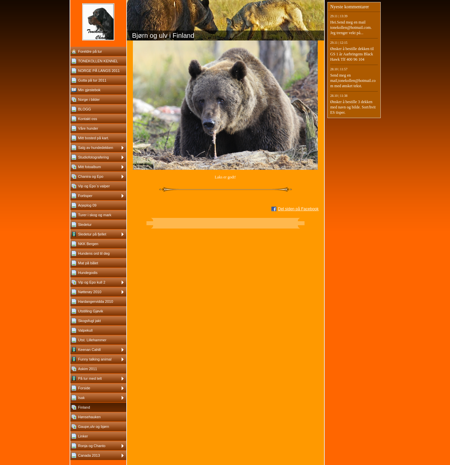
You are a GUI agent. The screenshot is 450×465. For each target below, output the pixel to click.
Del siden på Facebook (298, 209)
